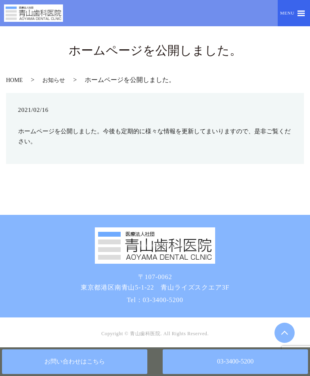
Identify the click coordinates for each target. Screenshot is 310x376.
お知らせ (53, 80)
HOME (14, 80)
